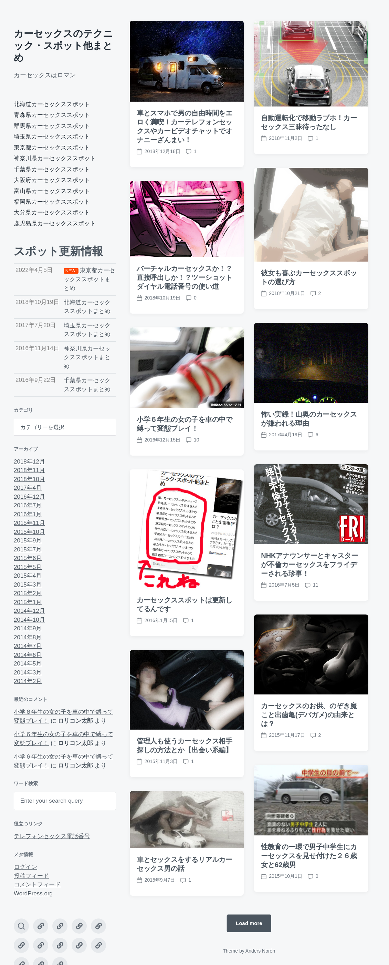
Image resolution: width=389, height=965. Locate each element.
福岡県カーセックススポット (52, 202)
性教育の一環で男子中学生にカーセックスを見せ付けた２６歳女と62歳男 (309, 880)
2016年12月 (29, 497)
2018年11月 (29, 470)
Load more (249, 923)
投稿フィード (31, 876)
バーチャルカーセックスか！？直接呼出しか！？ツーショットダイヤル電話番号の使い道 (185, 277)
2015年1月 (28, 602)
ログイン (25, 867)
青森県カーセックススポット (52, 115)
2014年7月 (28, 646)
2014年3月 (28, 672)
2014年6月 (28, 655)
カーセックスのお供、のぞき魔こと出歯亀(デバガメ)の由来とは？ (309, 738)
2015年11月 (29, 523)
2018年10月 (29, 479)
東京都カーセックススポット (52, 147)
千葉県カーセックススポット (52, 169)
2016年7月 (28, 505)
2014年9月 (28, 628)
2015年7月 (28, 549)
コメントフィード (37, 884)
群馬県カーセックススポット (52, 126)
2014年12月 (29, 611)
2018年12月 (29, 461)
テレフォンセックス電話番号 (52, 836)
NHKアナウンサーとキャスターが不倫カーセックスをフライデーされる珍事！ (309, 588)
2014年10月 (29, 620)
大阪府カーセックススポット (52, 180)
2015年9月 (28, 540)
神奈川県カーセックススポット (55, 158)
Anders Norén (260, 951)
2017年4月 (28, 488)
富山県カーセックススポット (52, 191)
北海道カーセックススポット (52, 104)
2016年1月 (28, 514)
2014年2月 (28, 681)
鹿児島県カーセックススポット (55, 223)
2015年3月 (28, 584)
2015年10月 (29, 532)
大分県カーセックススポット (52, 212)
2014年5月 (28, 663)
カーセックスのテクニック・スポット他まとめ (63, 45)
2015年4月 (28, 575)
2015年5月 (28, 567)
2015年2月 (28, 593)
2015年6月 (28, 558)
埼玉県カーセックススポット (52, 136)
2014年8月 (28, 637)
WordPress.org (33, 893)
